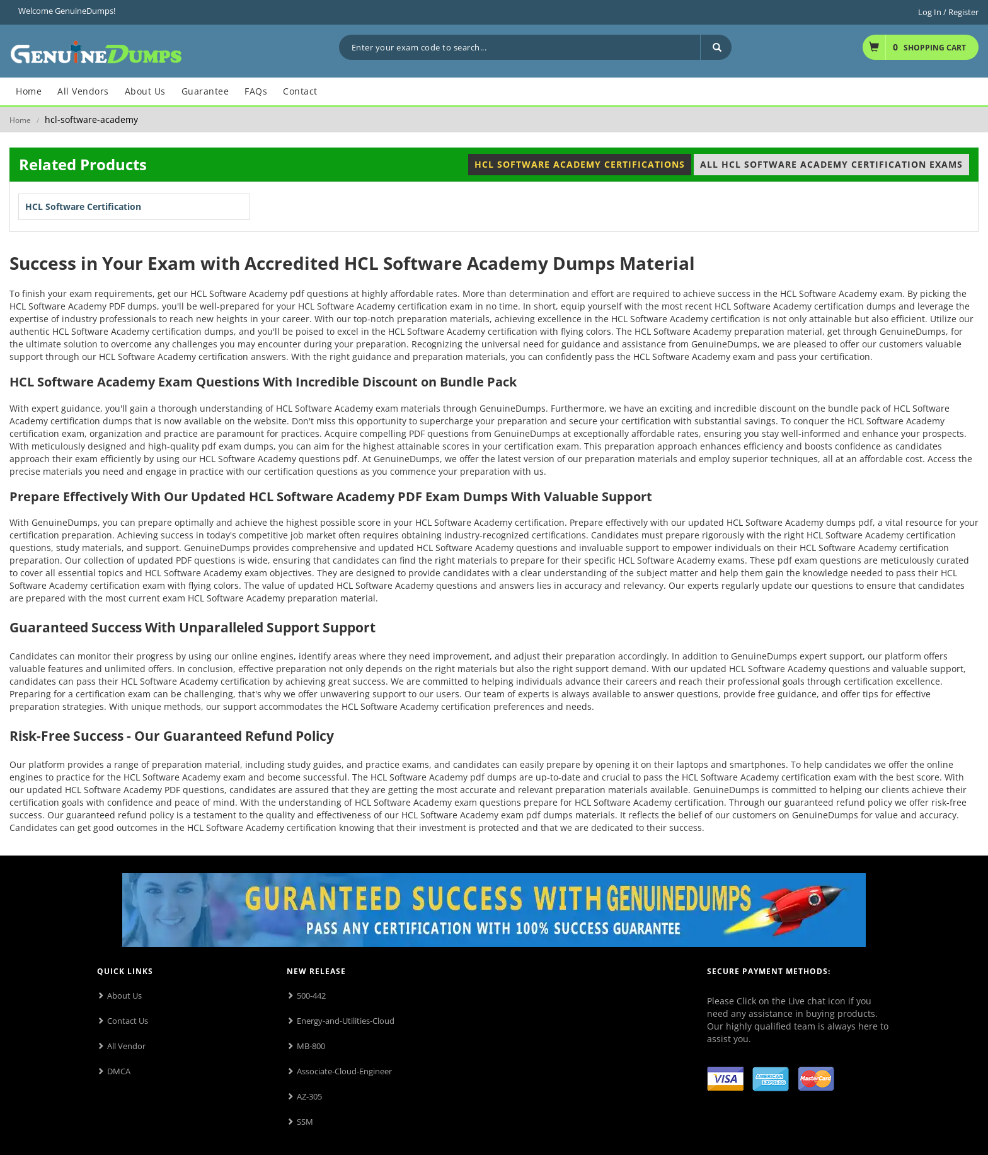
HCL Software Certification (83, 206)
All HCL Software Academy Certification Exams (831, 164)
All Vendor (126, 1046)
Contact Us (127, 1020)
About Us (124, 995)
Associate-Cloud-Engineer (344, 1071)
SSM (305, 1121)
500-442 (311, 995)
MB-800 (311, 1046)
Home (20, 120)
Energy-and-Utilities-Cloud (345, 1020)
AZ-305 (309, 1096)
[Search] (716, 47)
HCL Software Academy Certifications (579, 164)
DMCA (118, 1071)
